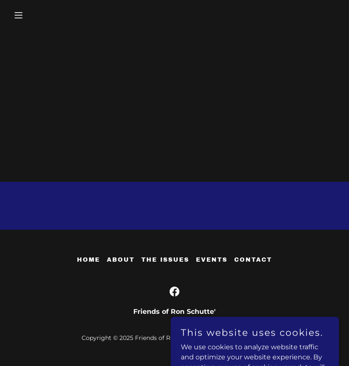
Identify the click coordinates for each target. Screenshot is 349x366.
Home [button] (88, 260)
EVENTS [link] (211, 260)
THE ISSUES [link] (165, 260)
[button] (34, 15)
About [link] (121, 260)
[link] (174, 291)
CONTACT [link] (253, 260)
